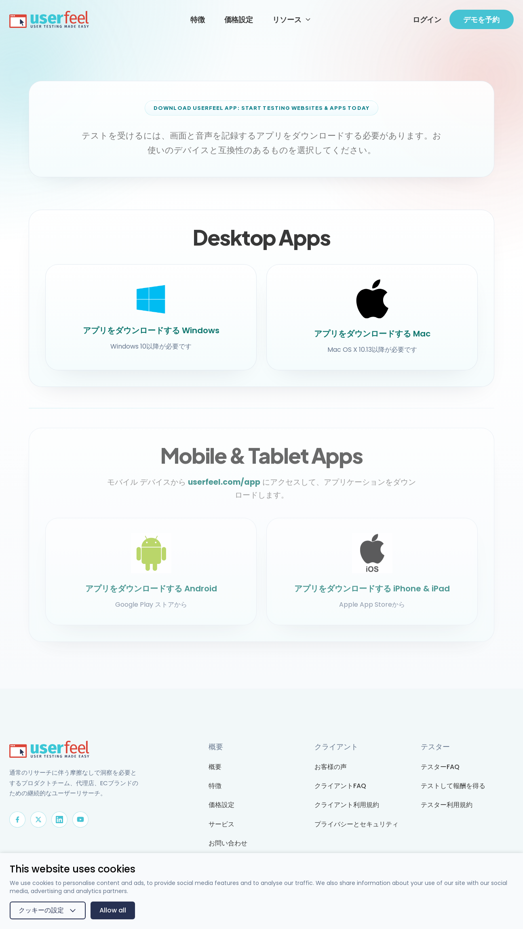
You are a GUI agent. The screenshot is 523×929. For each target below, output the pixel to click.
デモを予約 (481, 20)
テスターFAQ (440, 766)
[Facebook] (17, 819)
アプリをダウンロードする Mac (372, 333)
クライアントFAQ (340, 785)
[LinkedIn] (59, 819)
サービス (221, 824)
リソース (291, 19)
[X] (38, 819)
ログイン (427, 19)
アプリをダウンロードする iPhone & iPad (372, 592)
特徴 (197, 19)
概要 (215, 766)
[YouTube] (80, 819)
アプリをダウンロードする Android (151, 592)
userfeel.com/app (224, 485)
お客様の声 (330, 766)
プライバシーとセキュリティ (356, 824)
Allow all (112, 910)
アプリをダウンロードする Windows (151, 330)
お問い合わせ (228, 843)
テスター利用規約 (446, 804)
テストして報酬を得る (453, 785)
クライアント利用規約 (346, 804)
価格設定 (238, 19)
